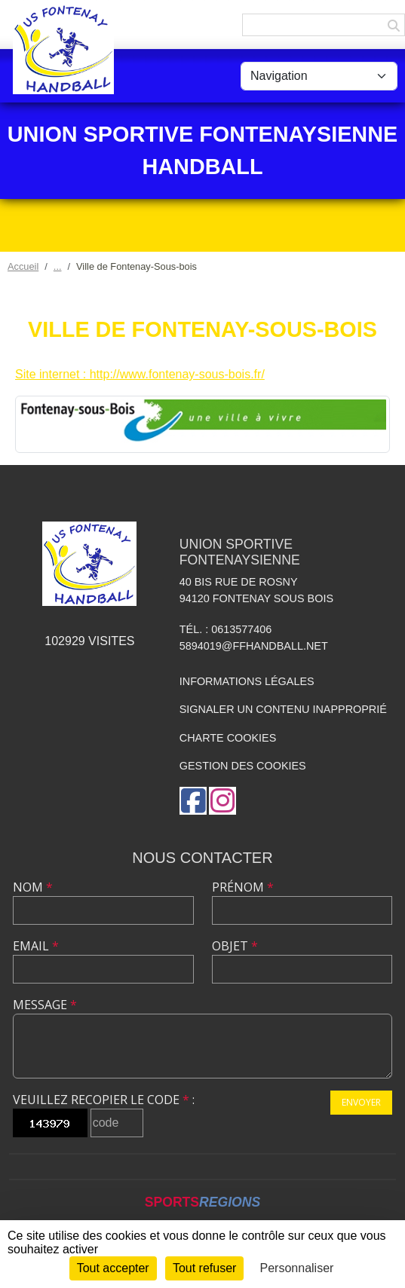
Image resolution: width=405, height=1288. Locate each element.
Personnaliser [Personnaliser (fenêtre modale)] (297, 1268)
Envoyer (361, 1102)
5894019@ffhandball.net (253, 646)
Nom (33, 887)
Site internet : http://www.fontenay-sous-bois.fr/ (140, 374)
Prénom (243, 887)
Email (36, 946)
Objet (235, 946)
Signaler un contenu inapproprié (283, 709)
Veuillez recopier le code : (104, 1099)
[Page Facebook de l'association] (193, 801)
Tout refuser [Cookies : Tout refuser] (204, 1268)
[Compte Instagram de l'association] (222, 801)
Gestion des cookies (242, 766)
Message (45, 1004)
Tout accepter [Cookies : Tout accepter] (113, 1268)
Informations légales (246, 681)
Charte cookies (227, 738)
